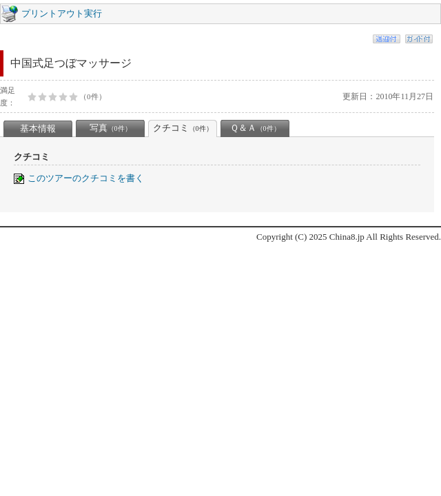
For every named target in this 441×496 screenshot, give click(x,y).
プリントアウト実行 (61, 13)
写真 (111, 128)
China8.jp (347, 236)
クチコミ (183, 128)
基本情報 (38, 128)
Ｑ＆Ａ (255, 128)
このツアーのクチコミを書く (86, 178)
